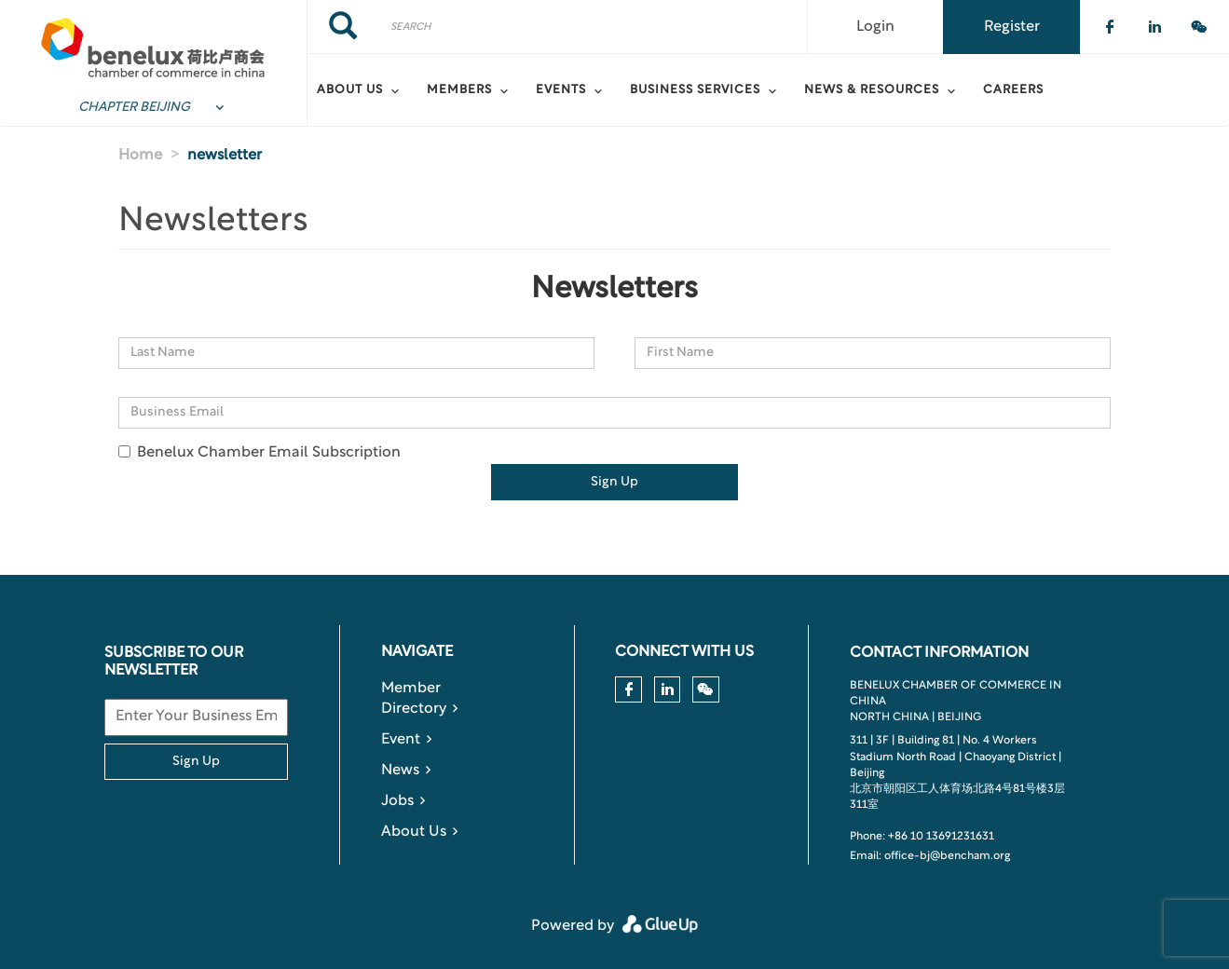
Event (400, 739)
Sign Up (614, 482)
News (400, 770)
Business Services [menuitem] (695, 90)
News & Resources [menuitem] (871, 90)
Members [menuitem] (459, 90)
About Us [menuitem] (350, 90)
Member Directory (413, 699)
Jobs (397, 801)
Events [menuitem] (561, 90)
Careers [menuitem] (1013, 90)
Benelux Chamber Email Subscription (259, 452)
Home (140, 155)
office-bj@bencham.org (947, 856)
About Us (413, 832)
